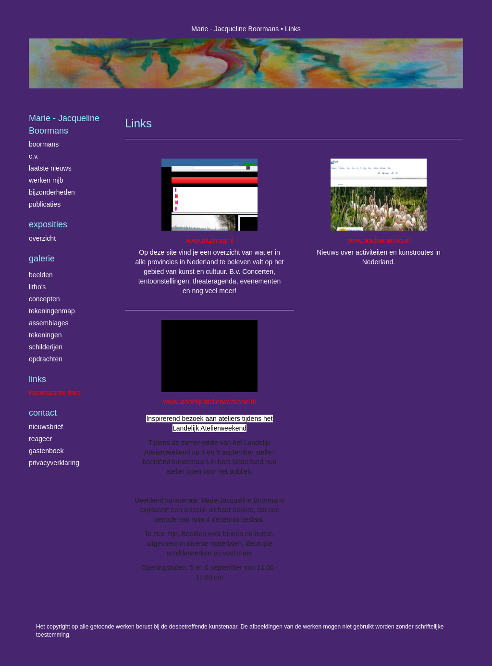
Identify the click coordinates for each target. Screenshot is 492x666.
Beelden (41, 275)
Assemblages (49, 323)
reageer (40, 439)
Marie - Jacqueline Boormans (235, 29)
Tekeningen (45, 335)
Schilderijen (45, 347)
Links (37, 379)
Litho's (37, 287)
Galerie (42, 258)
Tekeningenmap (52, 311)
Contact (43, 413)
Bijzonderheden (52, 192)
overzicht (42, 238)
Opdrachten (45, 359)
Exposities (48, 224)
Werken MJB (46, 180)
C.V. (34, 156)
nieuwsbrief (46, 427)
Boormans (44, 144)
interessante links (55, 392)
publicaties (45, 204)
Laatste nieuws (50, 168)
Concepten (44, 299)
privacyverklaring (54, 463)
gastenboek (46, 451)
